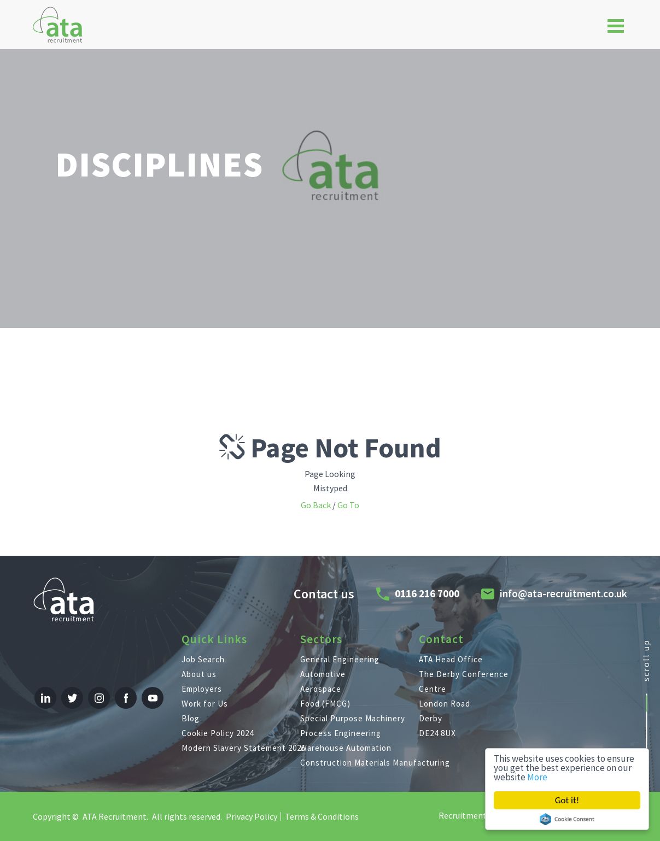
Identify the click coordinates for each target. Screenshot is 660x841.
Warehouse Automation (346, 748)
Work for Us (205, 703)
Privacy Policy (251, 816)
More (537, 777)
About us (199, 674)
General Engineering (339, 659)
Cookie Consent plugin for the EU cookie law (567, 819)
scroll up (645, 660)
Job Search (203, 659)
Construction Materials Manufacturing (359, 762)
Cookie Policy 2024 (218, 733)
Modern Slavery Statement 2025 (241, 748)
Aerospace (320, 689)
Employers (202, 689)
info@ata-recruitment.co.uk (563, 593)
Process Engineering (340, 733)
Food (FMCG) (325, 703)
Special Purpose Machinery (352, 718)
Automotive (323, 674)
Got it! (567, 800)
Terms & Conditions (322, 816)
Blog (191, 718)
